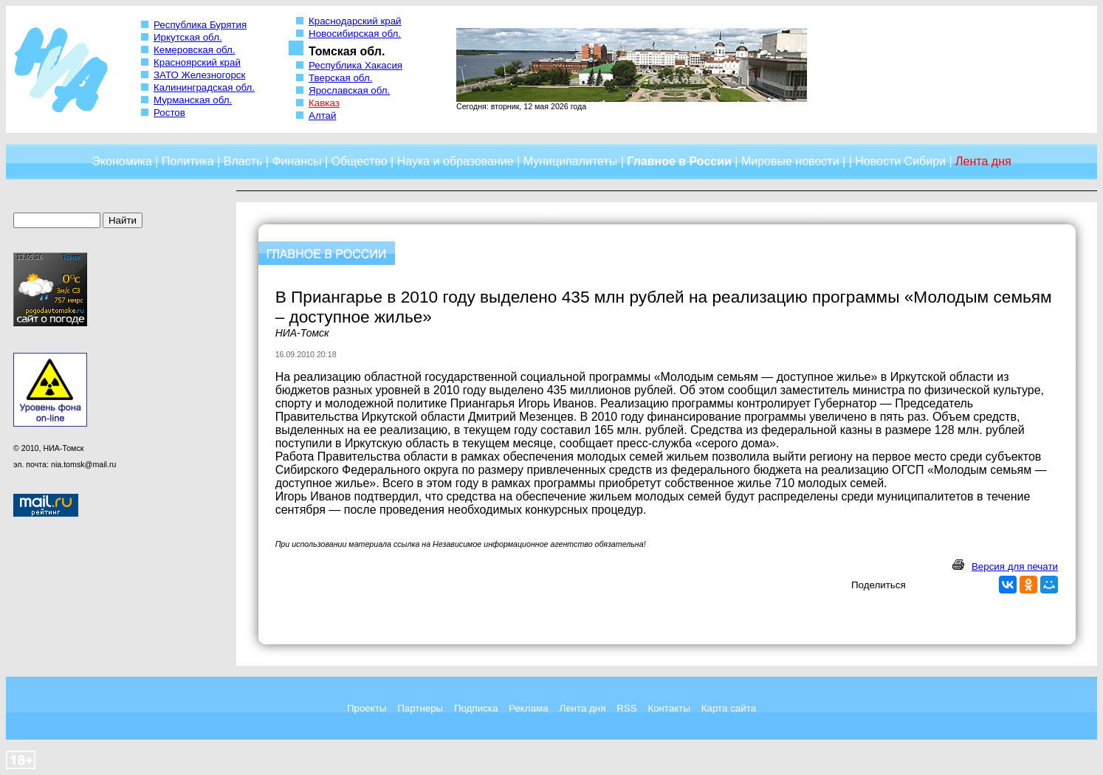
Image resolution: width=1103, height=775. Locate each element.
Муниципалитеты (570, 161)
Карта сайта (728, 708)
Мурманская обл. (193, 100)
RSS (626, 708)
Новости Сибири (900, 161)
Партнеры (420, 708)
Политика (188, 161)
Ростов (169, 112)
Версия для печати (1015, 566)
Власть (243, 161)
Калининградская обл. (204, 87)
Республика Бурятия (200, 24)
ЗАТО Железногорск (199, 74)
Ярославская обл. (349, 90)
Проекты (366, 708)
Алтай (322, 115)
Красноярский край (197, 62)
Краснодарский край (355, 21)
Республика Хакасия (355, 65)
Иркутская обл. (188, 37)
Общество (359, 161)
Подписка (476, 708)
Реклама (528, 708)
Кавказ (324, 102)
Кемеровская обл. (195, 49)
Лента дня (582, 708)
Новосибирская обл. (355, 33)
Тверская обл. (340, 77)
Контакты (668, 708)
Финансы (296, 161)
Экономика (122, 161)
